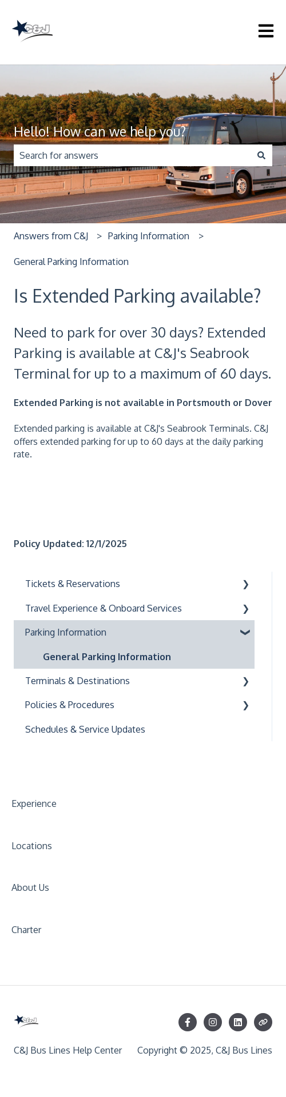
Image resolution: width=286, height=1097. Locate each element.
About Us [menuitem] (30, 887)
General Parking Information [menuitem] (107, 656)
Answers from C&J (51, 236)
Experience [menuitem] (34, 803)
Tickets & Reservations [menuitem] (72, 583)
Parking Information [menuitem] (65, 632)
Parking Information (148, 236)
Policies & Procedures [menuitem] (69, 704)
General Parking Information (71, 261)
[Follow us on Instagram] (213, 1022)
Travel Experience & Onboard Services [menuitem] (103, 608)
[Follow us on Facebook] (187, 1022)
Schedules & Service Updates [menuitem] (85, 729)
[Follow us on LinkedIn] (238, 1022)
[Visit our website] (263, 1022)
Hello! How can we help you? (100, 131)
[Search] (261, 155)
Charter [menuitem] (26, 929)
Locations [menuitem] (31, 845)
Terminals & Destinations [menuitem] (77, 680)
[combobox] (132, 155)
